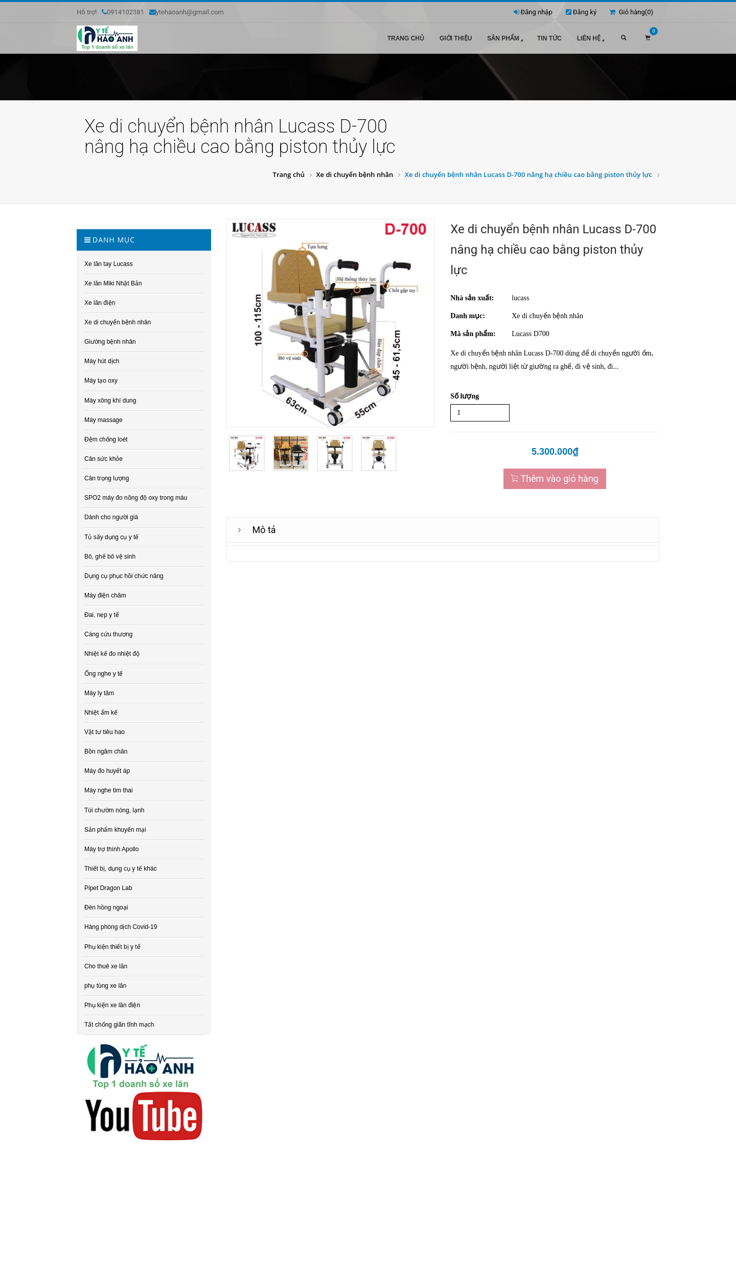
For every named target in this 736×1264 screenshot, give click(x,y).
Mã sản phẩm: (472, 331)
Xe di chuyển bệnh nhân (354, 171)
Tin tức (549, 38)
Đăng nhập (537, 12)
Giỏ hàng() (631, 12)
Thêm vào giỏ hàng (555, 475)
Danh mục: (467, 313)
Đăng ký (584, 12)
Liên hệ (591, 39)
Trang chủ (405, 38)
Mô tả (264, 526)
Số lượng (464, 393)
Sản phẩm (506, 39)
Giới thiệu (456, 38)
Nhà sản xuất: (472, 295)
